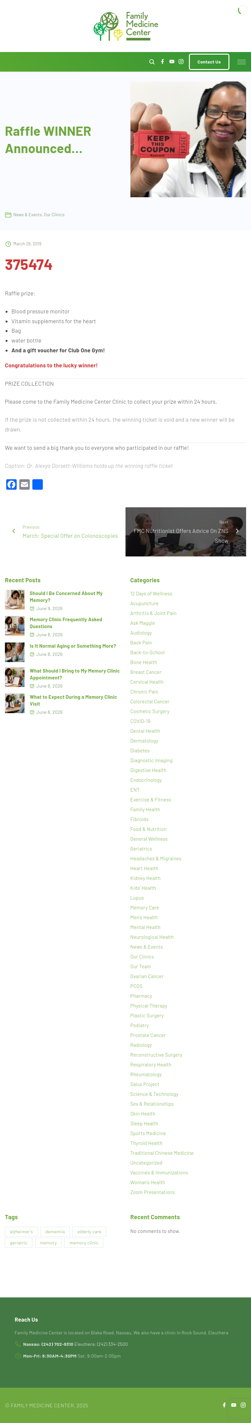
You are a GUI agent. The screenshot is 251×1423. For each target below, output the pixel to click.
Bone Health (143, 662)
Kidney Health (145, 878)
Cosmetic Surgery (150, 711)
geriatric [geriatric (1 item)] (18, 1242)
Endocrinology (146, 780)
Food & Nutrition (148, 829)
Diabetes (140, 750)
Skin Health (143, 1113)
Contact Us (209, 61)
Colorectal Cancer (150, 701)
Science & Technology (154, 1094)
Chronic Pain (144, 691)
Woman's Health (147, 1182)
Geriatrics (141, 849)
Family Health (145, 809)
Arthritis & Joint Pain (153, 613)
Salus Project (144, 1084)
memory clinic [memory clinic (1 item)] (83, 1242)
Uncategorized (146, 1163)
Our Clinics (54, 214)
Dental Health (145, 731)
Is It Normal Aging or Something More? (73, 646)
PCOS (136, 986)
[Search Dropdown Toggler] (152, 62)
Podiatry (139, 1025)
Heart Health (144, 868)
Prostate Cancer (148, 1035)
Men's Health (144, 917)
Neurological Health (152, 937)
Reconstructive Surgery (156, 1055)
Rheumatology (146, 1074)
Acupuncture (144, 603)
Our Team (140, 966)
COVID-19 (140, 721)
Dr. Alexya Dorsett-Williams (59, 465)
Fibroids (139, 819)
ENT (135, 790)
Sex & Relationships (152, 1104)
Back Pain (141, 642)
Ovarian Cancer (147, 976)
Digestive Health (148, 770)
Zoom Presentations (152, 1192)
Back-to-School (147, 652)
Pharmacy (141, 996)
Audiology (141, 633)
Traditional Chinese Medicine (162, 1153)
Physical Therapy (148, 1006)
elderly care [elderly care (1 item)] (89, 1231)
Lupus (137, 898)
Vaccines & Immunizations (159, 1172)
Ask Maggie (142, 623)
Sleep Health (144, 1123)
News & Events (27, 214)
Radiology (141, 1045)
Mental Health (145, 927)
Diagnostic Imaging (151, 760)
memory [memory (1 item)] (48, 1242)
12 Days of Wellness (151, 593)
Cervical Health (147, 682)
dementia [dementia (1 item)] (55, 1231)
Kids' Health (143, 888)
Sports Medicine (148, 1133)
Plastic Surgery (147, 1015)
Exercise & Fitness (150, 799)
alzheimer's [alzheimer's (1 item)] (21, 1231)
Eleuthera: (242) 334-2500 (101, 1344)
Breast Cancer (146, 672)
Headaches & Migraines (155, 858)
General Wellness (149, 839)
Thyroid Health (146, 1143)
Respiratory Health (151, 1064)
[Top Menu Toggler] (241, 62)
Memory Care (144, 907)
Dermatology (144, 741)
